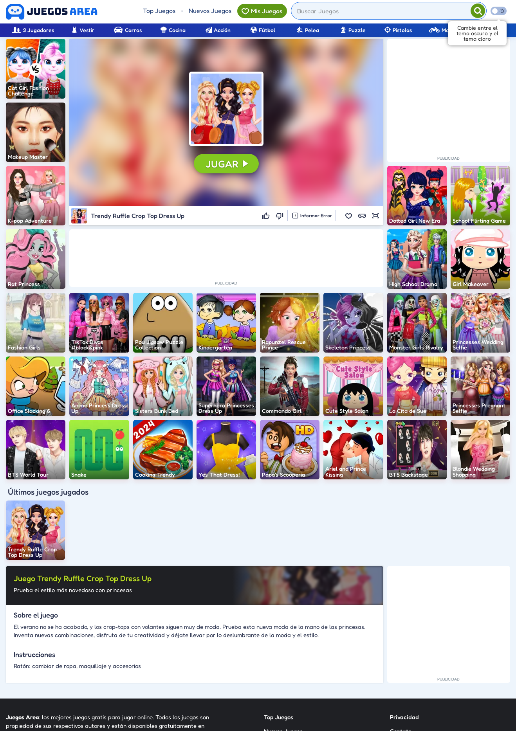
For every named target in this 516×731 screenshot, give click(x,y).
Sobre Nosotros (284, 677)
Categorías (278, 663)
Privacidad (404, 635)
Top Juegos (159, 10)
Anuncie (400, 677)
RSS (395, 663)
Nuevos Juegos (210, 10)
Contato (400, 649)
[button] (226, 109)
